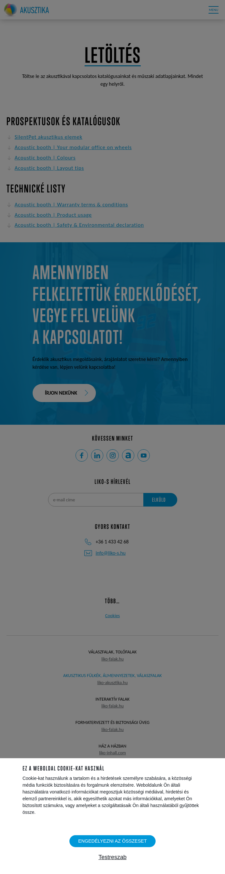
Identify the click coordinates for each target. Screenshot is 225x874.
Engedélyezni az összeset (112, 841)
